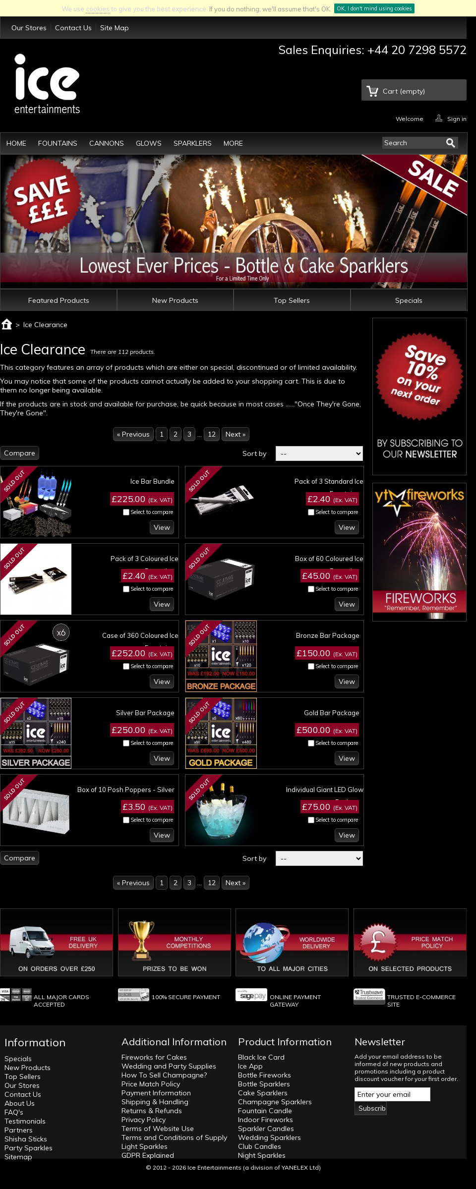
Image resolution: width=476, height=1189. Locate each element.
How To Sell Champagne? (164, 1075)
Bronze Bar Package (327, 635)
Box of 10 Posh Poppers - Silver (126, 789)
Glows (149, 143)
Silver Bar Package (145, 713)
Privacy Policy (143, 1119)
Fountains (57, 143)
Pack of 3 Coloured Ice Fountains (144, 565)
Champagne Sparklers (275, 1101)
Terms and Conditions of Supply (174, 1137)
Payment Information (156, 1092)
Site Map (114, 27)
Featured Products (58, 300)
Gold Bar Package (331, 713)
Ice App (250, 1066)
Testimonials (25, 1121)
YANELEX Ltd (300, 1167)
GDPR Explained (147, 1155)
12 (212, 434)
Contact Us (73, 27)
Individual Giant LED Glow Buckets (324, 796)
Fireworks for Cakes (154, 1057)
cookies (98, 9)
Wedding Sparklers (269, 1137)
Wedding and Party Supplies (168, 1066)
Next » (235, 434)
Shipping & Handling (154, 1101)
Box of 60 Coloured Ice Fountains (329, 565)
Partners (18, 1130)
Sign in (457, 118)
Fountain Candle (265, 1110)
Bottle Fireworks (264, 1075)
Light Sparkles (144, 1146)
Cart (404, 91)
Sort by (254, 453)
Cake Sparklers (263, 1092)
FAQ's (13, 1112)
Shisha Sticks (25, 1138)
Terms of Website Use (157, 1128)
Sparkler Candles (266, 1128)
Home (16, 143)
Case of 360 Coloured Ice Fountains (140, 641)
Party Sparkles (28, 1147)
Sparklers (193, 143)
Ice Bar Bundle (152, 481)
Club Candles (259, 1146)
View (162, 527)
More (233, 143)
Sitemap (18, 1156)
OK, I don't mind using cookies (374, 8)
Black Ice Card (261, 1057)
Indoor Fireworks (265, 1119)
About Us (19, 1103)
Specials (408, 300)
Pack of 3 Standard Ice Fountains (329, 487)
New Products (175, 300)
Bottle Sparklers (264, 1083)
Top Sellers (292, 300)
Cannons (106, 143)
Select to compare (151, 512)
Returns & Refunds (151, 1110)
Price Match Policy (150, 1083)
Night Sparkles (262, 1155)
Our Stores (29, 27)
